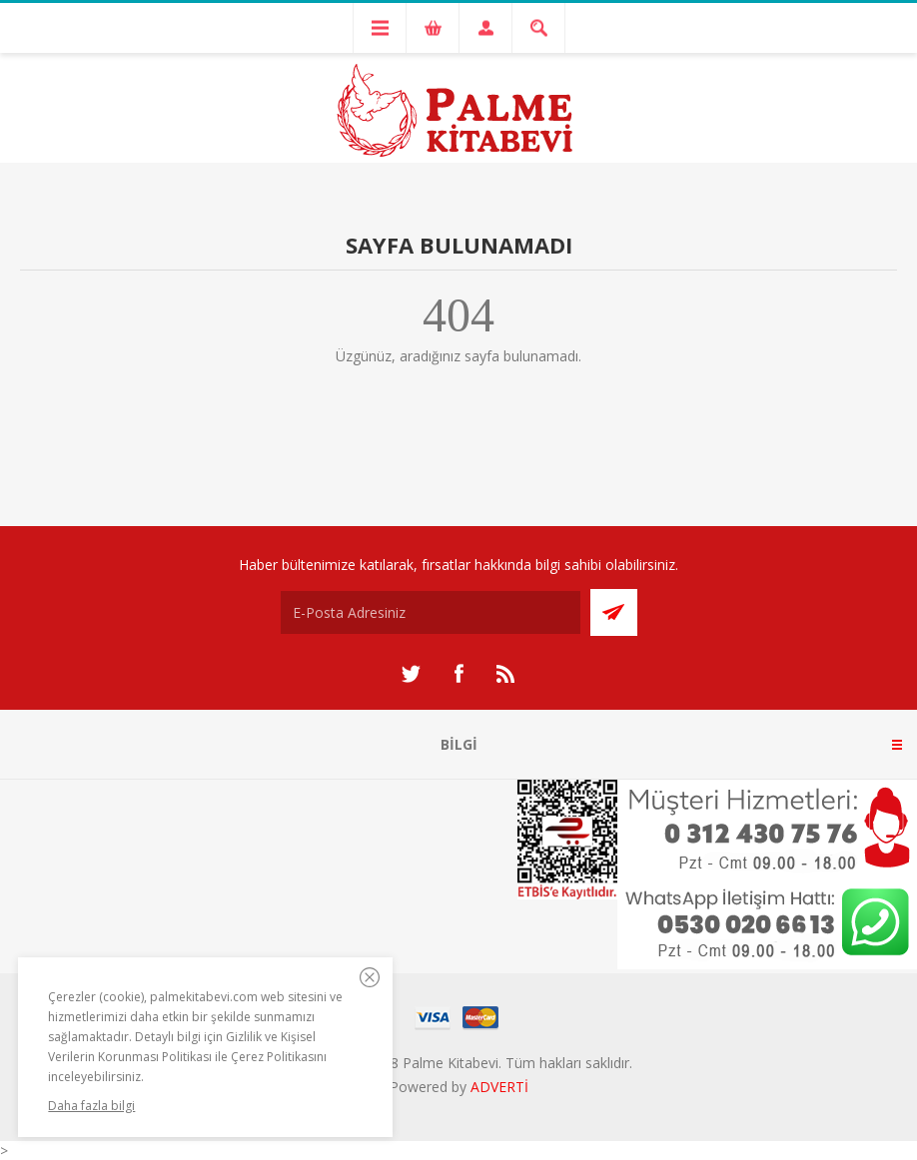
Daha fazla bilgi (91, 1105)
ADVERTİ (499, 1086)
